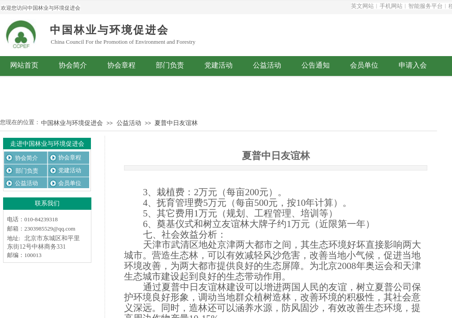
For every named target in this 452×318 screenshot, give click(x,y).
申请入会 (413, 65)
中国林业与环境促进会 (72, 123)
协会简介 (73, 65)
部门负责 (170, 65)
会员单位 (364, 65)
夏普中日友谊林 (176, 123)
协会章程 (121, 65)
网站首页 (24, 65)
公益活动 (267, 65)
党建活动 (218, 65)
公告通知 (315, 65)
